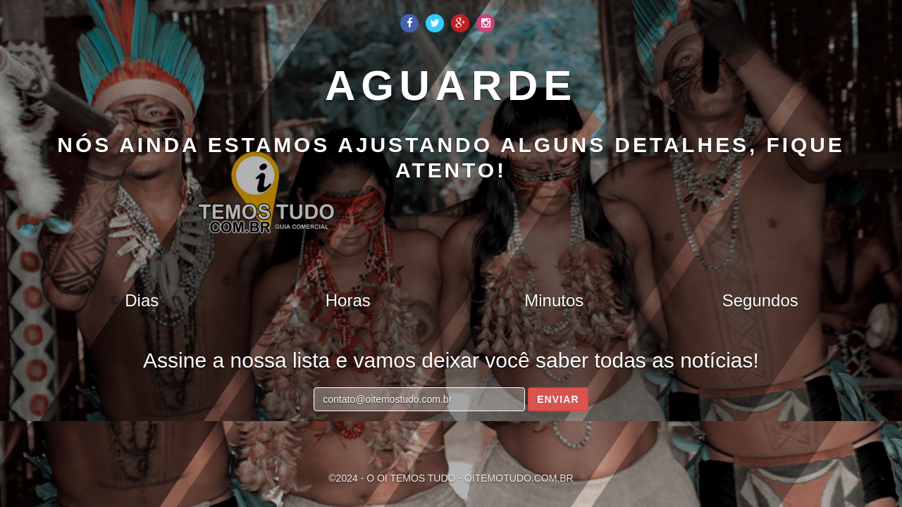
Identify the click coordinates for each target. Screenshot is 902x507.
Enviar (558, 399)
